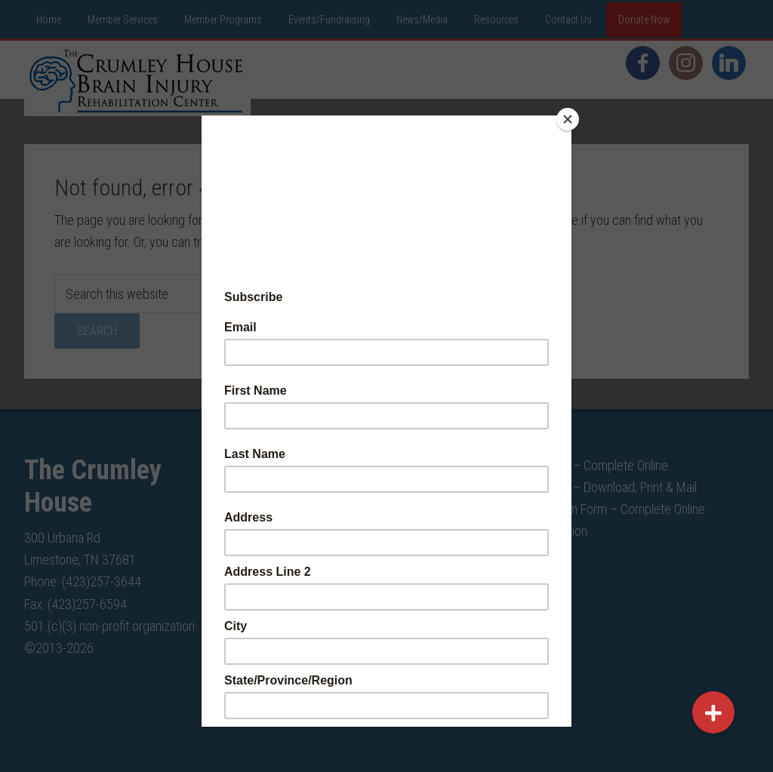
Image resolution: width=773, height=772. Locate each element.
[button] (713, 712)
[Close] (567, 119)
